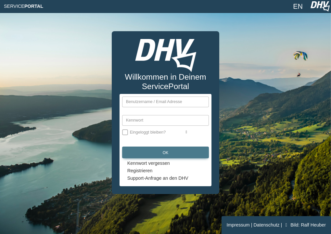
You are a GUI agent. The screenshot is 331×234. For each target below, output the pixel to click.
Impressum (239, 225)
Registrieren (140, 170)
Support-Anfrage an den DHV (157, 178)
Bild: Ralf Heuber (304, 225)
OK (165, 152)
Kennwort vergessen (148, 163)
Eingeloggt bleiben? (148, 132)
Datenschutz (267, 225)
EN (298, 6)
